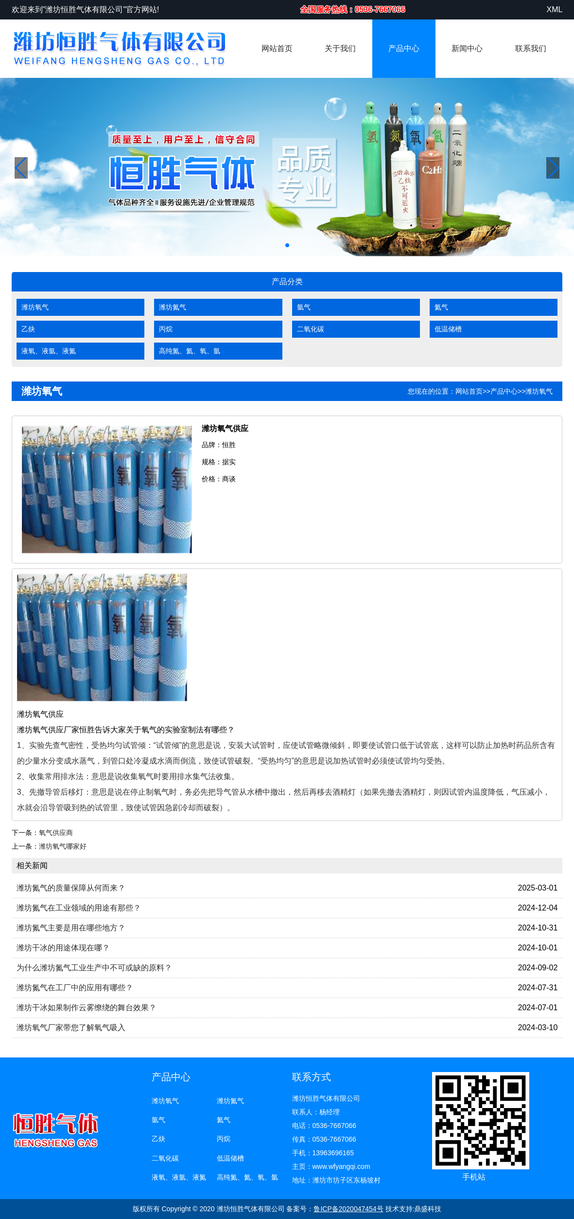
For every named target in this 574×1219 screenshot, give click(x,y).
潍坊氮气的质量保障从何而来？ (71, 888)
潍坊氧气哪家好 (63, 846)
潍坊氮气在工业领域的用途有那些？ (79, 908)
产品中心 (403, 48)
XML (554, 9)
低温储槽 (448, 329)
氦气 (441, 307)
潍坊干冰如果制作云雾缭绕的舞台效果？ (87, 1007)
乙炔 (28, 329)
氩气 (304, 307)
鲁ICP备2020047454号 (348, 1209)
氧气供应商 (56, 833)
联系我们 (530, 48)
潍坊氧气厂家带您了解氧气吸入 (71, 1027)
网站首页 (277, 48)
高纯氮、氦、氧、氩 (189, 351)
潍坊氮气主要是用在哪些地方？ (71, 928)
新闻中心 (467, 48)
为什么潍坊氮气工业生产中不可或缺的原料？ (94, 968)
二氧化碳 (310, 329)
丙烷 (166, 329)
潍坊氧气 (35, 307)
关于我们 (340, 48)
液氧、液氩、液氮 (48, 351)
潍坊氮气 (172, 307)
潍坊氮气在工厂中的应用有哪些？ (75, 987)
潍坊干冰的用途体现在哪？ (63, 948)
